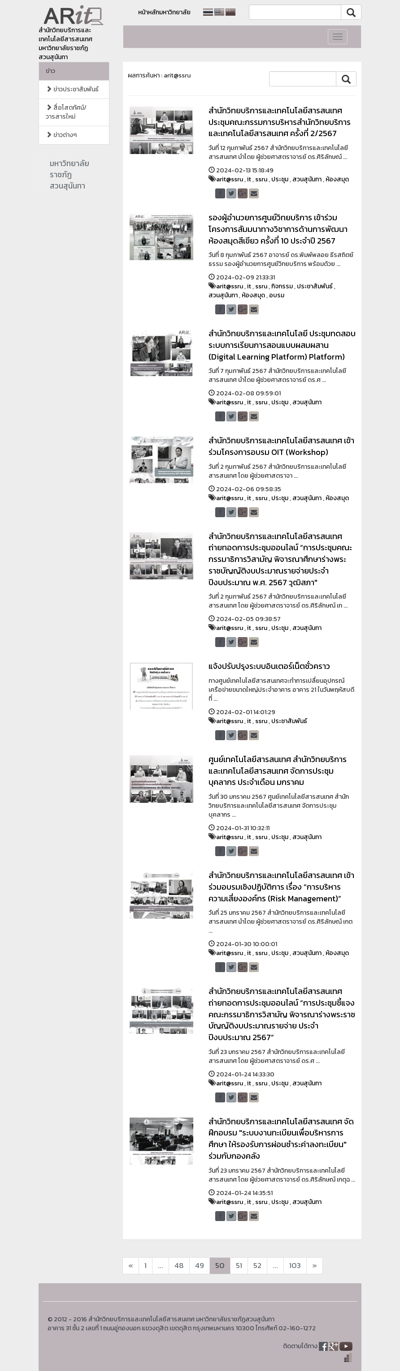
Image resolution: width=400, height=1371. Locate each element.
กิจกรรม (282, 286)
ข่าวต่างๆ (61, 135)
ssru (261, 179)
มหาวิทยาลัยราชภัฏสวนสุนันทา (69, 175)
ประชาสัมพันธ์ (315, 286)
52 (257, 1265)
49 (199, 1265)
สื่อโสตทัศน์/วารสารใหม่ (66, 112)
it (249, 179)
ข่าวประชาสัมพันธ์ (72, 89)
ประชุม (279, 179)
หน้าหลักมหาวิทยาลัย (164, 12)
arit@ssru (229, 179)
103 (295, 1265)
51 (239, 1265)
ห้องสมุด (337, 179)
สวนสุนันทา (307, 179)
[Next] (130, 1265)
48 (179, 1265)
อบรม (276, 295)
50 (220, 1265)
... (160, 1265)
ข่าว (50, 71)
